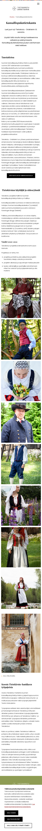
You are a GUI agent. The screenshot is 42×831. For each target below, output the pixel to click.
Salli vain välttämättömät (18, 825)
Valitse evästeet (13, 819)
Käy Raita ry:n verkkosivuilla (21, 176)
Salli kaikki (11, 813)
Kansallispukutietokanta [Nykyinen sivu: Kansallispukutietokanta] (24, 17)
